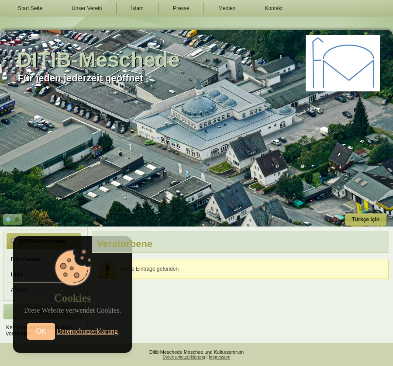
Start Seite (30, 8)
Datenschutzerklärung (184, 357)
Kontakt (274, 8)
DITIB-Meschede (98, 59)
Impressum (219, 357)
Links (17, 275)
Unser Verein (87, 8)
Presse (181, 8)
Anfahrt (19, 290)
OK (41, 331)
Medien (226, 8)
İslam (137, 8)
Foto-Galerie (25, 259)
